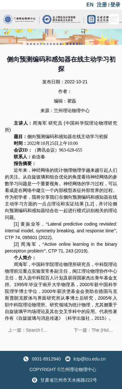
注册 (102, 4)
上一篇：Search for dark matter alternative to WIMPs (30, 330)
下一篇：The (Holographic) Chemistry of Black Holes (95, 330)
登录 (115, 4)
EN (90, 4)
